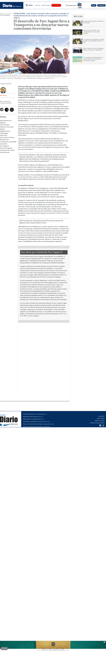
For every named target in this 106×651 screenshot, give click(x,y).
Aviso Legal (100, 418)
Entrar (93, 5)
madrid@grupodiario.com (37, 419)
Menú (31, 5)
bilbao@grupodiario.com (36, 416)
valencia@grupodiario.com (43, 421)
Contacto (101, 416)
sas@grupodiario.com (48, 424)
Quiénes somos (99, 421)
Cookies (4, 648)
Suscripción (101, 5)
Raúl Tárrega (3, 95)
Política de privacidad (97, 423)
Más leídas (78, 16)
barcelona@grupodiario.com (40, 414)
